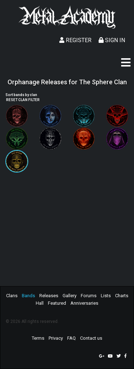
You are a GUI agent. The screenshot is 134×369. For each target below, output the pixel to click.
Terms (38, 338)
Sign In (112, 40)
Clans (12, 295)
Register (75, 40)
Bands (28, 295)
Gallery (69, 295)
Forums (88, 295)
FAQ (71, 338)
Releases (48, 295)
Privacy (56, 338)
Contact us (91, 338)
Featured (57, 303)
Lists (106, 295)
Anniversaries (84, 303)
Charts (121, 295)
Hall (40, 303)
